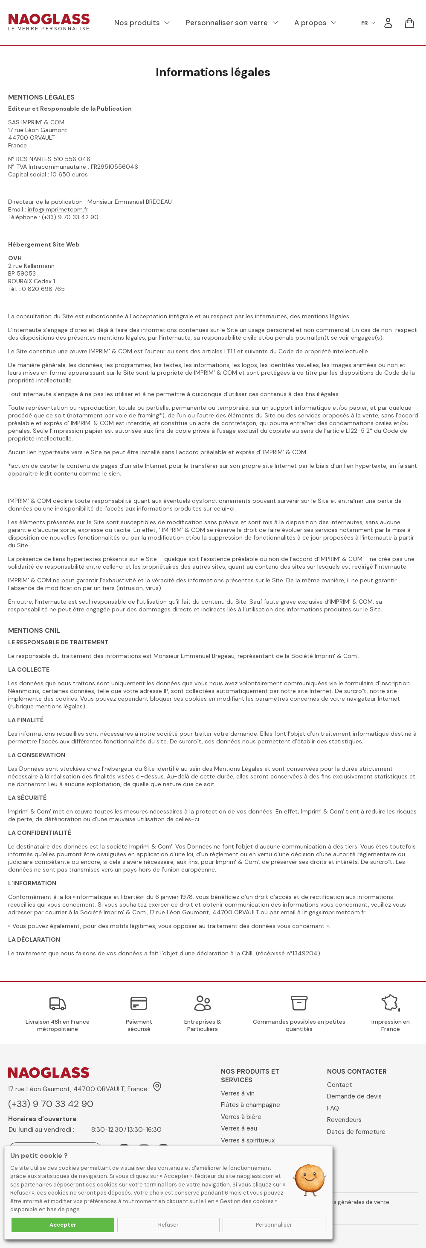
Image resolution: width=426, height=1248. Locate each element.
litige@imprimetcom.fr (333, 912)
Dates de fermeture (356, 1132)
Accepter (62, 1224)
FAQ (333, 1108)
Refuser (168, 1224)
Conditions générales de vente (348, 1202)
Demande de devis (354, 1096)
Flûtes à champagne (250, 1105)
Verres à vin (238, 1093)
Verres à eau (239, 1128)
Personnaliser (274, 1224)
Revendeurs (344, 1120)
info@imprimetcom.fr (58, 209)
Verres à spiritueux (248, 1140)
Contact (339, 1085)
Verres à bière (241, 1117)
